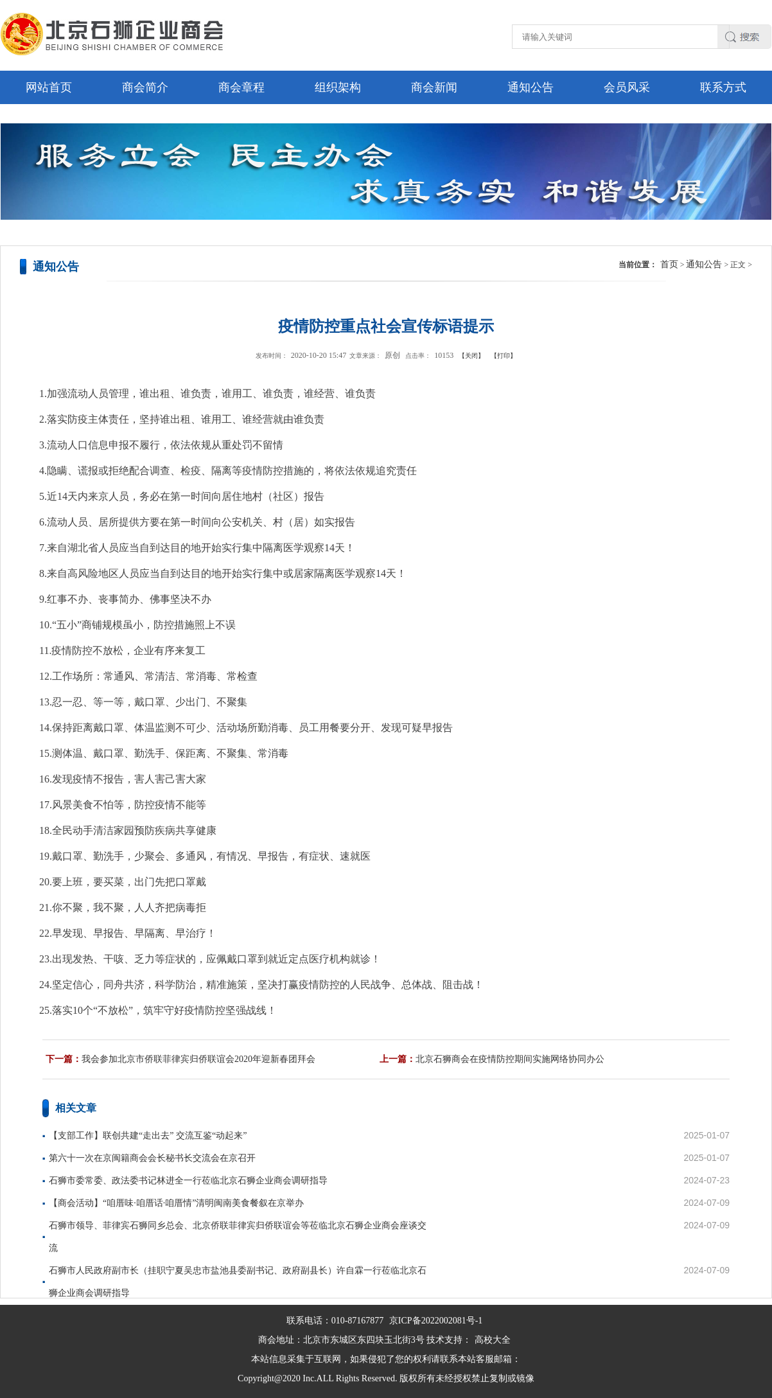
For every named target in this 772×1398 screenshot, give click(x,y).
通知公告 (530, 87)
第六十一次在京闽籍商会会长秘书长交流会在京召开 (152, 1158)
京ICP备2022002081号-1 (435, 1320)
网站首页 (49, 87)
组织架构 (338, 87)
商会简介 (145, 87)
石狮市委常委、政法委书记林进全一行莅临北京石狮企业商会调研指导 (188, 1180)
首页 (669, 264)
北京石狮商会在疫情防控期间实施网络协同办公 (510, 1059)
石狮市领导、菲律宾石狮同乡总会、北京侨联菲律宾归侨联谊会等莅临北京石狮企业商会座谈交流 (237, 1237)
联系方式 (723, 87)
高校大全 (493, 1340)
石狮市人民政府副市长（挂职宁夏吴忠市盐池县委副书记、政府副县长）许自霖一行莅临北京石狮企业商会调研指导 (237, 1282)
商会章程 (241, 87)
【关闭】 (471, 355)
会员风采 (627, 87)
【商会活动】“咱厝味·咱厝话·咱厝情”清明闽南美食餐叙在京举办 (176, 1203)
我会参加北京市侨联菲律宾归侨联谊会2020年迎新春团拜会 (198, 1059)
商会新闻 (434, 87)
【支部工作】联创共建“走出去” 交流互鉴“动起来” (148, 1135)
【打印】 (503, 355)
